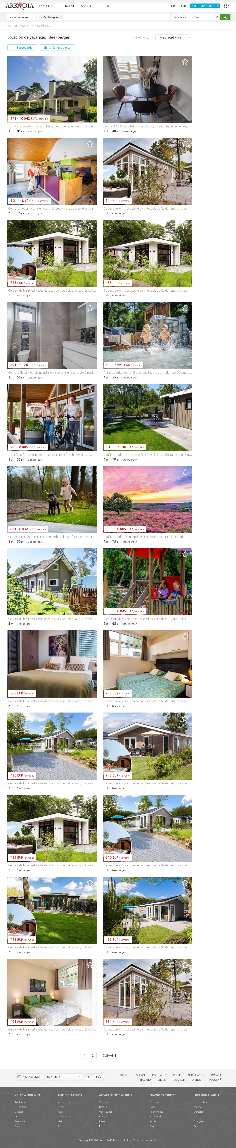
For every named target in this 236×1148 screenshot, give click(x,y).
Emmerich (198, 1111)
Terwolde (20, 1121)
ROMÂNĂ (216, 1075)
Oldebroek (64, 1116)
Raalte (153, 1121)
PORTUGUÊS (159, 1075)
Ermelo (103, 1116)
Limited (116, 1140)
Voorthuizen (105, 1111)
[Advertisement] (214, 85)
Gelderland (21, 1107)
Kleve (102, 1121)
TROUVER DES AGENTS (78, 6)
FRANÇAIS (122, 1075)
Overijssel (198, 1121)
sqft (98, 1076)
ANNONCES (46, 6)
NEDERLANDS (196, 1075)
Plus (17, 1126)
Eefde (61, 1107)
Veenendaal (156, 1111)
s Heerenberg (201, 1102)
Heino (61, 1121)
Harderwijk (155, 1116)
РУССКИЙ (215, 1079)
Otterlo (19, 1116)
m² (89, 1076)
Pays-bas (197, 1107)
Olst (60, 1111)
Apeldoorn (20, 1102)
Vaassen (19, 1111)
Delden (103, 1107)
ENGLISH (162, 1079)
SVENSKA (197, 1079)
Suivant (110, 1055)
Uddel (153, 1107)
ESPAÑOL (140, 1075)
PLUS (107, 6)
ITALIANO (145, 1079)
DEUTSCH (179, 1079)
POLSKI (177, 1075)
